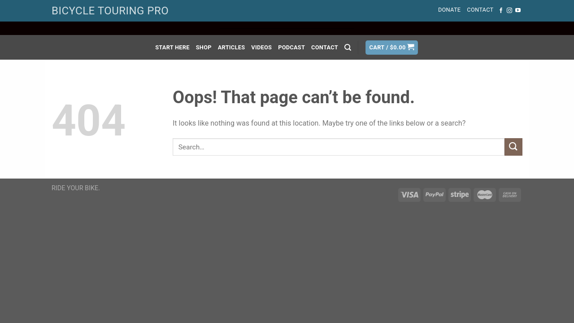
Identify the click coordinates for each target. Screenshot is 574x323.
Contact (480, 9)
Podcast (291, 47)
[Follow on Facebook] (501, 11)
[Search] (347, 47)
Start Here (172, 47)
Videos (261, 47)
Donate (449, 9)
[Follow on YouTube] (518, 11)
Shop (204, 47)
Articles (231, 47)
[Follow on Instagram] (509, 11)
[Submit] (513, 147)
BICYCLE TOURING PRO (110, 10)
